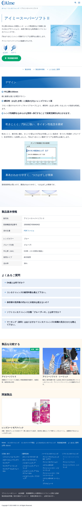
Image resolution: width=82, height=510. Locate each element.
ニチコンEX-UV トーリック (51, 479)
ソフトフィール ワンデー (11, 457)
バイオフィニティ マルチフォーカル (31, 472)
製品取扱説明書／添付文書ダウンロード (15, 496)
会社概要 (21, 493)
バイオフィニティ (29, 463)
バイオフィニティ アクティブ (31, 477)
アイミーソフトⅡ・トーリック (71, 466)
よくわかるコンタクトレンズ (46, 443)
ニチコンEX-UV (48, 465)
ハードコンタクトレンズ (50, 454)
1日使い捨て (6, 454)
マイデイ (6, 463)
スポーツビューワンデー (11, 460)
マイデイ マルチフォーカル (11, 470)
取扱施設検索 (61, 443)
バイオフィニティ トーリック (31, 467)
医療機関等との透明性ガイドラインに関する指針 (42, 493)
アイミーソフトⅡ (69, 462)
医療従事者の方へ (36, 496)
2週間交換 (25, 454)
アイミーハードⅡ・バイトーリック (51, 469)
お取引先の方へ (49, 496)
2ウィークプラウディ (30, 460)
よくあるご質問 (73, 443)
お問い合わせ (6, 445)
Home (4, 443)
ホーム (4, 8)
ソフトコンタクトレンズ (70, 454)
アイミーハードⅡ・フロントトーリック (51, 474)
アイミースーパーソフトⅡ (71, 458)
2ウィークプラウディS (30, 457)
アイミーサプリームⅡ (50, 462)
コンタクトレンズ (13, 8)
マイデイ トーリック (10, 466)
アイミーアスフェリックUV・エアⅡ (51, 458)
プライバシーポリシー (9, 493)
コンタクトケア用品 (27, 443)
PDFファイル (29, 231)
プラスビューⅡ (48, 483)
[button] (75, 2)
